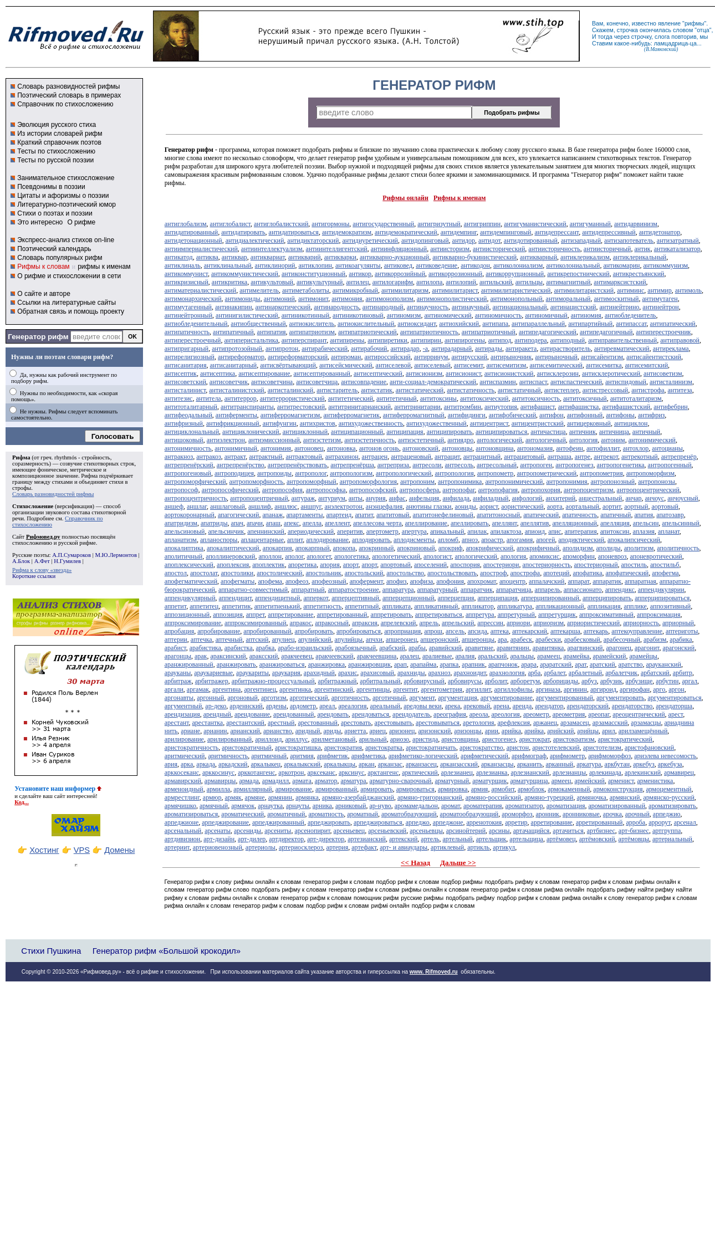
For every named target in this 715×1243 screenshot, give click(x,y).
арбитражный (337, 681)
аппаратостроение (353, 590)
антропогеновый (188, 473)
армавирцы (220, 781)
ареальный (385, 706)
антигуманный (590, 224)
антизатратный (678, 240)
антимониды (243, 299)
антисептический (378, 373)
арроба (635, 822)
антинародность (336, 307)
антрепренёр (679, 457)
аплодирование (327, 540)
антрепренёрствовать (297, 465)
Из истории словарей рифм (59, 133)
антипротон (281, 348)
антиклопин (316, 265)
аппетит (175, 606)
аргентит (405, 689)
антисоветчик (229, 382)
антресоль (459, 465)
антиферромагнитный (414, 415)
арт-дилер (251, 839)
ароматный (362, 814)
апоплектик (268, 565)
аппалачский (546, 581)
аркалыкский (302, 764)
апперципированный (550, 598)
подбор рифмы (461, 881)
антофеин (569, 448)
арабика (681, 639)
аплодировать (371, 540)
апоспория (465, 565)
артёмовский (597, 839)
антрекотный (639, 457)
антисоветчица (317, 382)
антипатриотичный (488, 332)
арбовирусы (465, 681)
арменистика (655, 781)
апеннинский (265, 531)
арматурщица (529, 781)
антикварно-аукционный (394, 257)
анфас (397, 498)
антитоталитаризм (636, 398)
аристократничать (431, 747)
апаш (273, 523)
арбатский (655, 673)
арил (608, 731)
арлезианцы (569, 772)
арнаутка (270, 806)
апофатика (587, 573)
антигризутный (438, 224)
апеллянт (504, 523)
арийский (560, 731)
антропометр (495, 473)
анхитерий (561, 498)
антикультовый (272, 282)
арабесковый (582, 639)
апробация (179, 631)
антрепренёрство (240, 465)
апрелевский (398, 623)
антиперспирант (304, 340)
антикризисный (186, 282)
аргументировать (620, 698)
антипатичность (187, 332)
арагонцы (178, 656)
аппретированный (341, 614)
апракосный (332, 623)
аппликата (396, 606)
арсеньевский (387, 831)
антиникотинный (305, 315)
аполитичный (183, 556)
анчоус (655, 498)
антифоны (620, 415)
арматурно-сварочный (401, 781)
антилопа (429, 282)
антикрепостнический (578, 274)
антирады (488, 348)
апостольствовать (452, 573)
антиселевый (432, 365)
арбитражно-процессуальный (273, 681)
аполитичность (678, 548)
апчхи (374, 639)
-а (425, 348)
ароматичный (286, 814)
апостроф (493, 573)
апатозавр (669, 515)
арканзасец (421, 764)
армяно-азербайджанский (358, 797)
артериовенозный (217, 847)
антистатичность (470, 390)
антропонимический (514, 481)
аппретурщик (557, 614)
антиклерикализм (585, 257)
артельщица (526, 839)
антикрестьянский (639, 274)
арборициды (560, 681)
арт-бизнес (634, 831)
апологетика (351, 556)
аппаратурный (437, 590)
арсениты (277, 831)
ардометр (303, 706)
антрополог (310, 473)
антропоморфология (368, 481)
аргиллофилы (513, 689)
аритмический (185, 756)
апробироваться (358, 631)
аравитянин (513, 648)
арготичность (350, 698)
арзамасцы (646, 723)
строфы (21, 488)
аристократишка (298, 747)
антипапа (495, 324)
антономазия (535, 448)
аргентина (226, 689)
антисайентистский (653, 357)
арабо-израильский (304, 648)
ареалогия (352, 706)
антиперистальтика (251, 340)
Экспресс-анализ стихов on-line (65, 240)
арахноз (439, 673)
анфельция (424, 498)
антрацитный (481, 457)
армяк (233, 797)
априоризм (548, 623)
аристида (425, 739)
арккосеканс (182, 772)
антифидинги (467, 415)
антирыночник (511, 357)
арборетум (525, 681)
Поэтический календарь (54, 249)
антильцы (529, 282)
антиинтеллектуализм (272, 249)
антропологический (403, 473)
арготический (309, 698)
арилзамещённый (643, 731)
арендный (217, 714)
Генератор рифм (38, 337)
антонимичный (235, 448)
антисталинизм (671, 382)
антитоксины (438, 398)
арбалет (554, 673)
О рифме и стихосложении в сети (69, 276)
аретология (478, 723)
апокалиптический (233, 548)
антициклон (631, 423)
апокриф (450, 548)
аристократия (343, 747)
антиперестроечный (193, 340)
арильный (373, 739)
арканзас (390, 764)
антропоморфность (256, 481)
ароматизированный (616, 806)
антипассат (631, 324)
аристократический (625, 739)
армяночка (591, 797)
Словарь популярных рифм (59, 258)
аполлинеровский (230, 556)
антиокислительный (366, 324)
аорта (555, 506)
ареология (506, 714)
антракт (235, 457)
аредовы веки (423, 706)
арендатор (549, 706)
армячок (242, 806)
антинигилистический (247, 315)
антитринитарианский (359, 407)
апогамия (520, 540)
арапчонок (503, 664)
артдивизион (182, 839)
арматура (353, 781)
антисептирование (264, 373)
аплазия (644, 531)
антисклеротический (611, 373)
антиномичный (546, 315)
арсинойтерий (466, 831)
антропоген (536, 465)
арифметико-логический (423, 756)
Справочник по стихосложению (65, 104)
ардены (276, 706)
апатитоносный (498, 515)
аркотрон (291, 772)
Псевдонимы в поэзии (51, 187)
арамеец (548, 656)
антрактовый (303, 457)
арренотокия (484, 822)
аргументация (457, 698)
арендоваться (370, 714)
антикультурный (320, 282)
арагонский (678, 648)
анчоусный (682, 498)
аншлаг (197, 506)
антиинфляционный (399, 249)
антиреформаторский (298, 357)
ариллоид (268, 739)
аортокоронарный (189, 515)
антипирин (426, 340)
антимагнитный (568, 282)
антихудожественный (436, 423)
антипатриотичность (429, 332)
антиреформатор (241, 357)
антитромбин (462, 407)
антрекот (606, 457)
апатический (541, 515)
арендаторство (632, 706)
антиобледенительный (196, 324)
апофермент (366, 581)
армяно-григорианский (429, 797)
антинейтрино (620, 307)
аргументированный (564, 698)
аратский (602, 664)
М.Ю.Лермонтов (115, 555)
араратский (555, 664)
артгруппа (666, 831)
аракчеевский (334, 656)
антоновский (420, 448)
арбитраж (178, 681)
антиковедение (436, 265)
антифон (551, 415)
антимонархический (193, 299)
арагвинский (584, 648)
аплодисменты (414, 540)
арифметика (368, 756)
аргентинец (260, 689)
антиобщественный (258, 324)
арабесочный (622, 639)
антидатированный (191, 232)
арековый (476, 706)
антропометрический (546, 473)
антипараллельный (538, 324)
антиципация (404, 432)
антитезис (179, 398)
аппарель (547, 590)
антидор (464, 240)
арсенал (685, 822)
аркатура (588, 764)
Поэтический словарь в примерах (69, 95)
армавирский (183, 781)
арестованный (318, 723)
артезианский (367, 839)
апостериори (501, 565)
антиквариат (268, 257)
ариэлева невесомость (665, 756)
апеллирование (426, 523)
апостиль (634, 565)
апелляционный (574, 523)
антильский (495, 282)
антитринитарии (417, 407)
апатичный (615, 515)
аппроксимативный (606, 614)
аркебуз (644, 764)
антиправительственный (622, 340)
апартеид (339, 515)
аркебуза (670, 764)
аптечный (229, 639)
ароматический (242, 814)
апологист (437, 556)
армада (248, 781)
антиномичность (498, 315)
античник (582, 432)
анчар (633, 498)
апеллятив (534, 523)
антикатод (179, 257)
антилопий (461, 282)
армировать (376, 789)
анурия (376, 498)
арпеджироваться (378, 822)
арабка (265, 648)
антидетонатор (659, 232)
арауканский (663, 664)
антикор (360, 274)
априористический (593, 623)
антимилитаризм (404, 290)
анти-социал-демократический (433, 382)
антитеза (680, 390)
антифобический (512, 415)
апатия (643, 515)
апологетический (396, 556)
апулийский (314, 639)
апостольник (323, 573)
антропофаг (458, 490)
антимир (659, 290)
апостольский (364, 573)
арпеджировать (329, 822)
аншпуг (310, 506)
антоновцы (457, 448)
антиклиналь (183, 265)
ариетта (355, 731)
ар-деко (215, 706)
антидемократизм (346, 232)
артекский (403, 839)
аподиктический (581, 540)
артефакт (363, 847)
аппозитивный (670, 606)
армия (479, 789)
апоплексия (233, 565)
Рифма (21, 457)
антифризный (184, 423)
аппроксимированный (255, 623)
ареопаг (598, 714)
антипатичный (233, 332)
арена (501, 706)
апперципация (497, 598)
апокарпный (312, 548)
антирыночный (556, 357)
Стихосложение (32, 506)
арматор (326, 781)
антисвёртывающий (288, 365)
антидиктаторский (313, 240)
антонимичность (188, 448)
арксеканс (321, 772)
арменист (621, 781)
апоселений (430, 565)
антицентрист (489, 423)
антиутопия (500, 407)
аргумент (422, 698)
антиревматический (622, 348)
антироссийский (388, 357)
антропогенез (574, 465)
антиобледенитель (630, 315)
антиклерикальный (639, 257)
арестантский (245, 723)
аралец (409, 656)
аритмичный (269, 756)
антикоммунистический (244, 274)
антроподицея (234, 473)
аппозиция (228, 614)
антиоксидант (416, 324)
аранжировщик (369, 664)
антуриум (331, 498)
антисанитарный (233, 365)
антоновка (341, 448)
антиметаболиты (305, 290)
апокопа (344, 548)
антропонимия (567, 481)
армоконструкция (617, 789)
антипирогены (465, 340)
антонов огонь (379, 448)
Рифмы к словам (43, 266)
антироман (346, 357)
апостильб (664, 565)
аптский (257, 639)
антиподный (567, 340)
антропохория (540, 490)
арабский (392, 648)
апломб (448, 540)
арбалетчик (621, 673)
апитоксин (615, 531)
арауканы (178, 673)
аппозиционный (187, 614)
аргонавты (179, 698)
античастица (548, 432)
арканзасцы (497, 764)
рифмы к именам (104, 266)
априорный (678, 623)
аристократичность (191, 747)
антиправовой (679, 340)
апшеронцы (478, 639)
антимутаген (659, 299)
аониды (465, 506)
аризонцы (467, 731)
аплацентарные (262, 540)
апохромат (481, 581)
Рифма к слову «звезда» (42, 570)
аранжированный (189, 664)
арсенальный (183, 831)
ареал (327, 706)
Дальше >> (458, 862)
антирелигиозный (189, 357)
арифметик (332, 756)
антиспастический (576, 382)
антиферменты (236, 415)
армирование (293, 789)
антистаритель (337, 390)
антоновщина (494, 448)
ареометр (536, 714)
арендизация (182, 714)
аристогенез (499, 739)
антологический (499, 440)
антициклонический (250, 432)
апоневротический (656, 556)
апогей (545, 540)
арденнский (245, 706)
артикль (478, 847)
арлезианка (492, 772)
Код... (21, 802)
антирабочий (369, 348)
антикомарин (621, 265)
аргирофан (635, 689)
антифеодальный (188, 415)
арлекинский (643, 772)
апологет (319, 556)
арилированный (229, 739)
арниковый (350, 806)
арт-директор (325, 839)
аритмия (302, 756)
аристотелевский (555, 747)
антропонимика (460, 481)
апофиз (396, 581)
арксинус (351, 772)
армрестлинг (182, 797)
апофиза (421, 581)
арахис (347, 673)
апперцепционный (408, 598)
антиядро (460, 440)
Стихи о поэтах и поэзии (54, 213)
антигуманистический (535, 224)
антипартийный (590, 324)
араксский (263, 656)
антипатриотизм (312, 332)
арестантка (207, 723)
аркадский (232, 764)
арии (491, 731)
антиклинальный (228, 265)
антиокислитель (311, 324)
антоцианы (667, 448)
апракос (301, 623)
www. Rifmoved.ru (434, 972)
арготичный (389, 698)
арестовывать (393, 723)
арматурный (452, 781)
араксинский (228, 656)
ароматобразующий (409, 814)
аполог (294, 556)
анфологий (527, 498)
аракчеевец (296, 656)
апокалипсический (633, 540)
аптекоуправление (636, 631)
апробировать (314, 631)
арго (659, 689)
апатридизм (181, 523)
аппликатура (515, 606)
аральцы (522, 656)
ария (171, 764)
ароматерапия (482, 806)
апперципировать (607, 598)
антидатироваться (294, 232)
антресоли (426, 465)
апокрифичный (538, 548)
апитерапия (581, 531)
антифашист (537, 407)
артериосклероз (301, 847)
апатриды (214, 523)
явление (669, 23)
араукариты (252, 673)
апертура (414, 531)
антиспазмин (497, 382)
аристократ (534, 739)
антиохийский (459, 324)
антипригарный (186, 348)
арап (400, 664)
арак (201, 656)
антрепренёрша (352, 465)
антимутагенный (188, 307)
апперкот (315, 598)
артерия (337, 847)
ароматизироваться (191, 814)
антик (642, 249)
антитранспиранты (247, 407)
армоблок (531, 789)
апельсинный (680, 523)
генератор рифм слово (218, 889)
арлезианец (457, 772)
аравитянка (548, 648)
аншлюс (285, 506)
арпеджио (667, 814)
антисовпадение (363, 382)
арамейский (609, 656)
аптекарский (529, 631)
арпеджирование (225, 822)
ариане (190, 731)
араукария (286, 673)
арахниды (411, 673)
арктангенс (383, 772)
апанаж (272, 515)
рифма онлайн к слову (593, 897)
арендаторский (588, 706)
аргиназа (547, 689)
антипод (500, 340)
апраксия (364, 623)
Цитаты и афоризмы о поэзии (63, 196)
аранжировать (236, 664)
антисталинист (185, 390)
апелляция (615, 523)
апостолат (204, 573)
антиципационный (357, 432)
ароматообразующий (469, 814)
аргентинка (295, 689)
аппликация (604, 606)
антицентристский (538, 423)
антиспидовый (625, 382)
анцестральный (600, 498)
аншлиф (259, 506)
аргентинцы (373, 689)
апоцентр (512, 581)
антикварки (340, 257)
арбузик (611, 681)
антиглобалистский (281, 224)
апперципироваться (662, 598)
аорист (488, 506)
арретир (516, 822)
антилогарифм (392, 282)
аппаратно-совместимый (253, 590)
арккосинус (218, 772)
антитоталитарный (191, 407)
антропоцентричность (196, 498)
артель (430, 839)
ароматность (326, 814)
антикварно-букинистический (474, 257)
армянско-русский (668, 797)
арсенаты (218, 831)
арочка (612, 814)
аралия (465, 656)
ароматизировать (672, 806)
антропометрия (601, 473)
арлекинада (605, 772)
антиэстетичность (369, 440)
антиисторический (499, 249)
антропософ (181, 490)
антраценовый (411, 457)
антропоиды (274, 473)
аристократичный (247, 747)
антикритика (229, 282)
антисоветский (185, 382)
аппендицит (235, 598)
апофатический (627, 573)
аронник (547, 814)
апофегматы (237, 581)
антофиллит (603, 448)
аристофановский (649, 747)
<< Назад (415, 862)
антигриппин (482, 224)
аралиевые (437, 656)
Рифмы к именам (459, 198)
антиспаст (533, 382)
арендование (252, 714)
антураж (303, 498)
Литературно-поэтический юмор (66, 204)
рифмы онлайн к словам (267, 881)
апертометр (382, 531)
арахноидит (469, 673)
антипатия (271, 332)
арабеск (521, 639)
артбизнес (601, 831)
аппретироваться (438, 614)
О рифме (81, 222)
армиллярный (252, 789)
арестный (281, 723)
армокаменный (569, 789)
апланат (669, 531)
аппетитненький (277, 606)
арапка (449, 664)
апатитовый (393, 515)
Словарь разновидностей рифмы (68, 86)
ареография (449, 714)
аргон (676, 689)
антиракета (521, 348)
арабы (417, 648)
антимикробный (355, 290)
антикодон (475, 265)
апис (554, 531)
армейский (589, 781)
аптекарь (596, 631)
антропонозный (613, 481)
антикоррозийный (400, 274)
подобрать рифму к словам (522, 881)
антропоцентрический (648, 490)
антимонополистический (452, 299)
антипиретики (387, 340)
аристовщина (459, 739)
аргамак (198, 689)
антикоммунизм (666, 265)
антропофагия (498, 490)
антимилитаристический (516, 290)
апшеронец (401, 639)
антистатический (419, 390)
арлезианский (529, 772)
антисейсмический (345, 365)
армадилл (275, 781)
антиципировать (449, 432)
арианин (215, 731)
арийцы (588, 731)
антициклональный (192, 432)
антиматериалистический (200, 290)
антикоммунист (186, 274)
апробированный (267, 631)
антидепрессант (556, 232)
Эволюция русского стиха (56, 125)
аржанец (545, 723)
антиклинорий (275, 265)
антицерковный (589, 423)
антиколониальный (573, 265)
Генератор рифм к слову (198, 881)
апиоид (535, 531)
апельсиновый (185, 531)
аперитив (350, 531)
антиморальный (568, 299)
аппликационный (559, 606)
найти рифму (656, 889)
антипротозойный (237, 348)
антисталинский (290, 390)
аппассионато (583, 590)
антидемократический (406, 232)
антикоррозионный (455, 274)
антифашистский (626, 407)
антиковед (398, 265)
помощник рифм (376, 897)
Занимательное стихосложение (65, 178)
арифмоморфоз (609, 756)
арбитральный (380, 681)
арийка (511, 731)
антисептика (217, 373)
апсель (455, 631)
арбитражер (211, 681)
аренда (522, 706)
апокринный (376, 548)
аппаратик (607, 581)
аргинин (575, 689)
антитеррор (240, 398)
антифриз (651, 415)
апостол (176, 573)
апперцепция (456, 598)
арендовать (332, 714)
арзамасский (610, 723)
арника (322, 806)
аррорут (659, 822)
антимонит (313, 299)
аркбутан (617, 764)
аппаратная (640, 581)
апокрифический (489, 548)
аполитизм (639, 548)
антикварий (304, 257)
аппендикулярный (190, 598)
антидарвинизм (635, 224)
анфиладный (490, 498)
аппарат (578, 581)
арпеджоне (448, 822)
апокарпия (277, 548)
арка (187, 764)
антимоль (688, 290)
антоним (613, 440)
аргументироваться (674, 698)
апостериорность (546, 565)
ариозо (399, 739)
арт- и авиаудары (403, 847)
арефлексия (514, 723)
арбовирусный (424, 681)
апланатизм (181, 540)
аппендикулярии (661, 590)
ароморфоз (517, 814)
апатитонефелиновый (443, 515)
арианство (277, 731)
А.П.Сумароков (71, 555)
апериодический (311, 531)
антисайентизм (602, 357)
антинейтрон (660, 307)
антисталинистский (236, 390)
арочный (637, 814)
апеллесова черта (377, 523)
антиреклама (671, 348)
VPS (82, 850)
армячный (214, 806)
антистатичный (519, 390)
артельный (458, 839)
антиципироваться (501, 432)
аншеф (174, 506)
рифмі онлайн (390, 905)
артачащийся (531, 831)
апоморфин (579, 556)
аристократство (481, 747)
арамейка (576, 656)
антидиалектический (255, 240)
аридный (307, 731)
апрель (429, 623)
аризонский (434, 731)
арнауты (297, 806)
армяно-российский (493, 797)
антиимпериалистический (201, 249)
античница (614, 432)
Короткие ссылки (33, 576)
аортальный (582, 506)
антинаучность (427, 307)
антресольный (497, 465)
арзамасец (574, 723)
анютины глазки (428, 506)
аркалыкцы (339, 764)
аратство (631, 664)
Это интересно (40, 222)
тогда (605, 36)
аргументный (183, 706)
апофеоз (296, 581)
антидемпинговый (505, 232)
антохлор (636, 448)
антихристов (317, 423)
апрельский (458, 623)
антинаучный (470, 307)
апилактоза (506, 531)
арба (534, 673)
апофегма (665, 573)
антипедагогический (547, 332)
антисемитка (603, 365)
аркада (205, 764)
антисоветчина (272, 382)
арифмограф (529, 756)
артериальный (672, 839)
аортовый (664, 506)
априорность (641, 623)
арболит (496, 681)
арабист (175, 648)
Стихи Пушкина (51, 950)
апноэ (470, 540)
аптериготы (682, 631)
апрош (433, 631)
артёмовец (561, 839)
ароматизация (566, 806)
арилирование (184, 739)
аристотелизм (602, 747)
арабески (548, 639)
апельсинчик (226, 531)
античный (646, 432)
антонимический (652, 440)
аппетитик (236, 606)
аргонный (210, 698)
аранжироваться (282, 664)
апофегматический (191, 581)
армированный (336, 789)
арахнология (507, 673)
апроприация (402, 631)
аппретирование (290, 614)
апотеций (556, 573)
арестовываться (437, 723)
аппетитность (322, 606)
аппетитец (204, 606)
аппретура (480, 614)
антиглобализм (186, 224)
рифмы (694, 23)
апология (513, 556)
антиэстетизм (322, 440)
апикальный (447, 531)
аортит (611, 506)
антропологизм (351, 473)
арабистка (238, 648)
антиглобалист (230, 224)
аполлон (270, 556)
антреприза (393, 465)
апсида (477, 631)
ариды (332, 731)
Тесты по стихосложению (56, 151)
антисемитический (556, 365)
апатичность (579, 515)
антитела (208, 398)
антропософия (282, 490)
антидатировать (243, 232)
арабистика (205, 648)
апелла (312, 523)
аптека (500, 631)
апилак (477, 531)
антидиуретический (370, 240)
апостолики (237, 573)
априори (518, 623)
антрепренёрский (189, 465)
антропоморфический (195, 481)
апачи (255, 523)
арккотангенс (256, 772)
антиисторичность (554, 249)
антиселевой (393, 365)
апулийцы (348, 639)
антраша (559, 457)
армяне (255, 797)
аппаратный (308, 590)
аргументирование (507, 698)
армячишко (180, 806)
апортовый (395, 565)
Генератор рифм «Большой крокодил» (167, 950)
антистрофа (647, 390)
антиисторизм (449, 249)
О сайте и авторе (43, 294)
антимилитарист (455, 290)
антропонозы (656, 481)
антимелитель (259, 290)
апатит (364, 515)
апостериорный (595, 565)
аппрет (255, 614)
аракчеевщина (377, 656)
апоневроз (612, 556)
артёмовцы (634, 839)
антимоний (279, 299)
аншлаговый (227, 506)
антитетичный (396, 398)
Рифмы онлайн (405, 198)
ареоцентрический (638, 714)
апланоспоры (218, 540)
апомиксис (544, 556)
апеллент (337, 523)
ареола (478, 714)
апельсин (646, 523)
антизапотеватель (628, 240)
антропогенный (670, 465)
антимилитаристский (584, 290)
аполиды (608, 548)
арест (675, 714)
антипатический (673, 324)
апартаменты (304, 515)
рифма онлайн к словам (198, 905)
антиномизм (404, 315)
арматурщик (489, 781)
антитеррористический (292, 398)
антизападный (581, 240)
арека (453, 706)
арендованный (293, 714)
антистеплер (561, 390)
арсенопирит (312, 831)
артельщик (491, 839)
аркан (367, 764)
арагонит (647, 648)
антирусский (469, 357)
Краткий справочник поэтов (59, 142)
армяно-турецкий (548, 797)
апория (330, 565)
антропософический (230, 490)
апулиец (283, 639)
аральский (492, 656)
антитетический (350, 398)
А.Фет (42, 561)
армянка (307, 797)
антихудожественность (371, 423)
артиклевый (447, 847)
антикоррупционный (515, 274)
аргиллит (478, 689)
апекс (291, 523)
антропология (454, 473)
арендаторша (674, 706)
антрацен (375, 457)
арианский (246, 731)
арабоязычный (355, 648)
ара (502, 639)
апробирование (218, 631)
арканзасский (459, 764)
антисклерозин (558, 373)
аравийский (445, 648)
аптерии (176, 639)
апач (237, 523)
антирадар (405, 348)
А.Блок (21, 561)
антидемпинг (459, 232)
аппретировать (391, 614)
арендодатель (411, 714)
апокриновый (416, 548)
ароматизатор (524, 806)
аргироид (603, 689)
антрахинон (342, 457)
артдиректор (286, 839)
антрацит (447, 457)
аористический (522, 506)
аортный (636, 506)
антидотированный (531, 240)
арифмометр (567, 756)
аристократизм (574, 739)
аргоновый (242, 698)
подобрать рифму (610, 889)
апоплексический (189, 565)
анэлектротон (343, 506)
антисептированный (322, 373)
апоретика (302, 565)
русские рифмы (422, 897)
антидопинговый (425, 240)
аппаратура (398, 590)
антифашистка (578, 407)
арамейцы (643, 656)
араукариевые (213, 673)
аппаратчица (514, 590)
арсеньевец (349, 831)
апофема (270, 581)
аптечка (201, 639)
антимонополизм (389, 299)
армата (301, 781)
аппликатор (478, 606)
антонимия (276, 448)
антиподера (530, 340)
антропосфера (420, 490)
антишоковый (184, 440)
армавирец (679, 772)
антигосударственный (383, 224)
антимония (346, 299)
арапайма (423, 664)
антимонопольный (517, 299)
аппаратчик (477, 590)
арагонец (618, 648)
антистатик (376, 390)
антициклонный (305, 432)
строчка (627, 30)
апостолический (279, 573)
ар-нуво (380, 806)
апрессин (490, 623)
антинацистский (573, 307)
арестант (177, 723)
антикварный (538, 257)
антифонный (585, 415)
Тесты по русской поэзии (55, 160)
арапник (473, 664)
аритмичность (228, 756)
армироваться (415, 789)
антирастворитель (565, 348)
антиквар (234, 257)
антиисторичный (607, 249)
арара (529, 664)
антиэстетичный (421, 440)
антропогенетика (621, 465)
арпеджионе (181, 822)
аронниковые (581, 814)
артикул (504, 847)
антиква (207, 257)
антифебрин (670, 407)
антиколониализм (518, 265)
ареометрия (569, 714)
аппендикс (620, 590)
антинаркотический (283, 307)
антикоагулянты (358, 265)
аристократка (383, 747)
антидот (489, 240)
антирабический (325, 348)
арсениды (247, 831)
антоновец (309, 448)
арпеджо (418, 822)
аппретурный (516, 614)
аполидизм (578, 548)
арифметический (484, 756)
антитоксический (484, 398)
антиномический (447, 315)
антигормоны (330, 224)
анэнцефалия (384, 506)
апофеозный (328, 581)
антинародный (383, 307)
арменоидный (184, 789)
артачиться (568, 831)
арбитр (682, 673)
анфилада (455, 498)
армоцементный (668, 789)
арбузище (639, 681)
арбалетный (585, 673)
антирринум (431, 357)
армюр (212, 797)
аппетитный (362, 606)
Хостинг (44, 850)
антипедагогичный (606, 332)
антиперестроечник (663, 332)
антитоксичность (536, 398)
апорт (351, 565)
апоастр (492, 540)
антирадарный (451, 348)
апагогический (238, 515)
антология (583, 440)
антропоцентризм (589, 490)
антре (582, 457)
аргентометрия (441, 689)
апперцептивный (355, 598)
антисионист (463, 373)
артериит (177, 847)
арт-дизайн (218, 839)
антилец (357, 282)
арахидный (319, 673)
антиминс (630, 290)
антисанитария (186, 365)
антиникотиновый (358, 315)
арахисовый (377, 673)
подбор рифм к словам (408, 881)
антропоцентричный (259, 498)
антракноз (179, 457)
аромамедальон (416, 806)
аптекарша (565, 631)
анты (355, 498)
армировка (453, 789)
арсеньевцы (426, 831)
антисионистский (509, 373)
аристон (518, 747)
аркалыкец (266, 764)
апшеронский (439, 639)
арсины (499, 831)
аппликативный (436, 606)
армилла (218, 789)
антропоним (417, 481)
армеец (561, 781)
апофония (450, 581)
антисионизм (424, 373)
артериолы (260, 847)
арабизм (655, 639)
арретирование (552, 822)
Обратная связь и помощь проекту (70, 311)
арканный (560, 764)
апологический (476, 556)
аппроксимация (659, 614)
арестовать (356, 723)
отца (703, 30)
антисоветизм (663, 373)
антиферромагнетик (351, 415)
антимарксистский (620, 282)
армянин (280, 797)
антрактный (265, 457)
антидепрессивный (609, 232)
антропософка (326, 490)
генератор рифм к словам (338, 881)
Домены (119, 850)
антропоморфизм (650, 473)
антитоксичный (585, 398)
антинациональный (520, 307)
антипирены (347, 340)
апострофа (525, 573)
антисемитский (646, 365)
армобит (502, 789)
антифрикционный (232, 423)
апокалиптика (184, 548)
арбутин (667, 681)
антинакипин (233, 307)
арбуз (589, 681)
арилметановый (333, 739)
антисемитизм (506, 365)
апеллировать (470, 523)
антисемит (468, 365)
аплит (295, 540)
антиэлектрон (226, 440)
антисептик (181, 373)
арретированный (599, 822)
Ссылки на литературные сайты (66, 302)
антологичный (545, 440)
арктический (419, 772)
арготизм (274, 698)
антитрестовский (301, 407)
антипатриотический (367, 332)
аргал (689, 681)
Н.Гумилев (67, 561)
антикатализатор (677, 249)
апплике (635, 606)
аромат (450, 806)
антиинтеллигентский (336, 249)
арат (580, 664)
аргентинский (333, 689)
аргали (174, 689)
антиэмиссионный (274, 440)
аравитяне (479, 648)
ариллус (296, 739)
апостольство (405, 573)
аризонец (402, 731)
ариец (377, 731)
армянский (625, 797)
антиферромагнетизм (290, 415)
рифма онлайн (564, 889)
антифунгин (280, 423)
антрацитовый (524, 457)
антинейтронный (188, 315)
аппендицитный (277, 598)
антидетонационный (193, 240)
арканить (530, 764)
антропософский (372, 490)
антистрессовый (606, 390)
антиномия (586, 315)
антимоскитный (616, 299)
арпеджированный (278, 822)
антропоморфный (311, 481)
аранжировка (326, 664)
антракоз (208, 457)
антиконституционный (313, 274)
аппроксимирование (193, 623)
